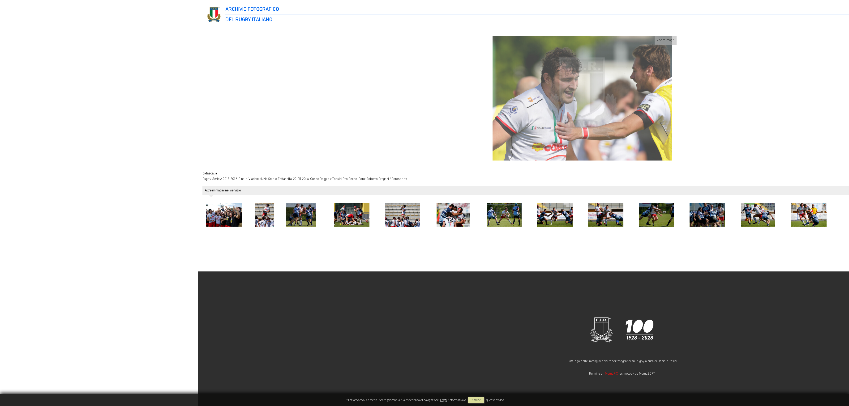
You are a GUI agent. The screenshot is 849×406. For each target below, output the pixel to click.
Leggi (443, 400)
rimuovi (476, 400)
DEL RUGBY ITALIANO (248, 20)
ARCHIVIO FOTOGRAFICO (252, 9)
